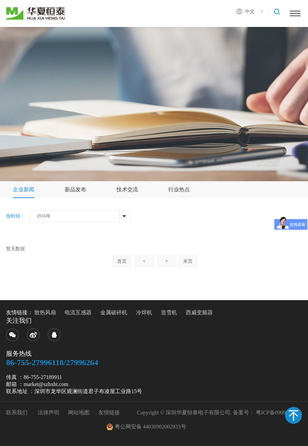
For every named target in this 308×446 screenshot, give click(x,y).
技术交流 (127, 189)
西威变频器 (199, 312)
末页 (188, 261)
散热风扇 (45, 312)
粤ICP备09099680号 (279, 412)
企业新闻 (23, 189)
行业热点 (179, 189)
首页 (122, 261)
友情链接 (109, 412)
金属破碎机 (113, 312)
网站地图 (79, 412)
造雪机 (169, 312)
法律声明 (48, 412)
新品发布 (75, 189)
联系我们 (17, 412)
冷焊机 (144, 312)
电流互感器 (78, 312)
